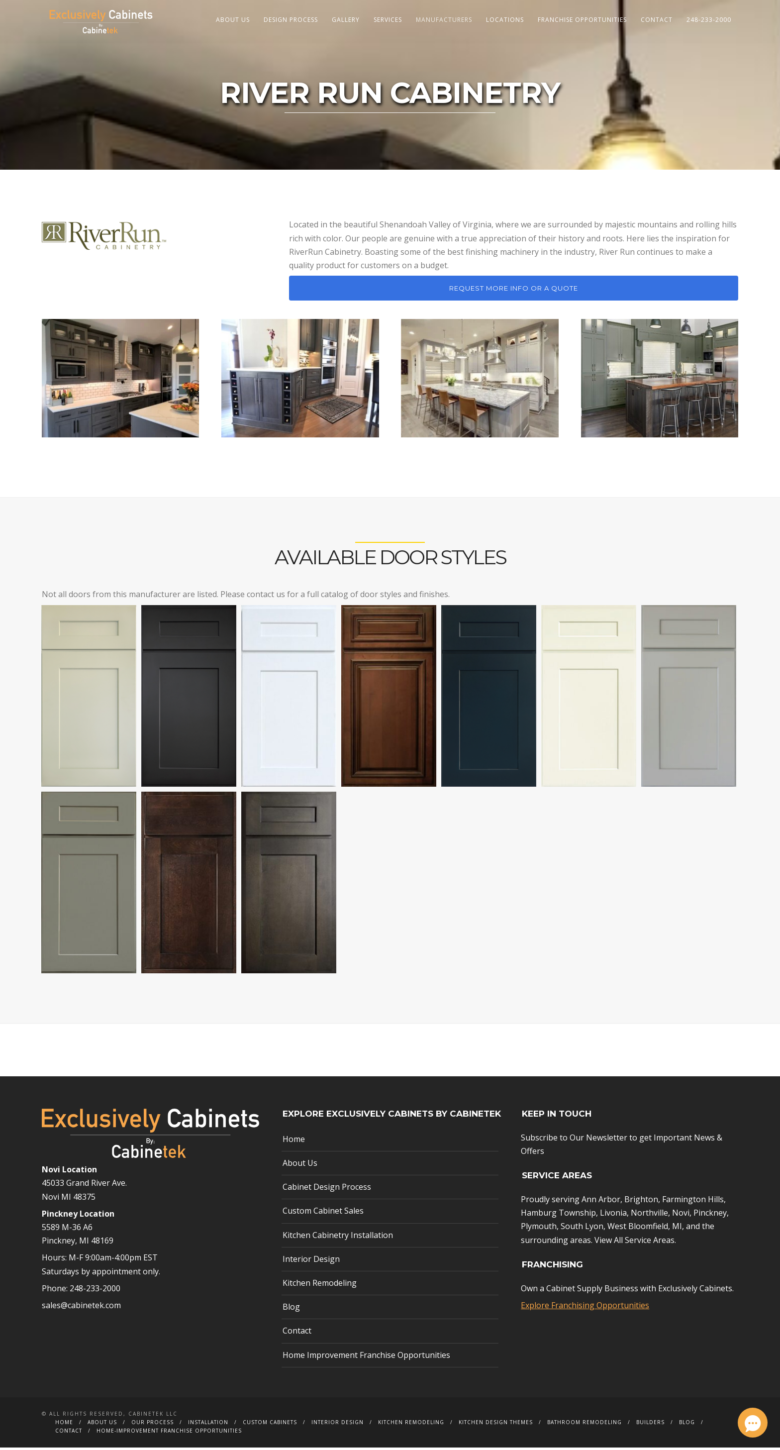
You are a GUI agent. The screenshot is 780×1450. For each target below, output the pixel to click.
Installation (208, 1424)
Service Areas (650, 1242)
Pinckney (710, 1215)
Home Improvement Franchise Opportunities (366, 1357)
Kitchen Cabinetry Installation (338, 1237)
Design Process (291, 19)
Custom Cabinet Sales (323, 1213)
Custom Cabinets (270, 1424)
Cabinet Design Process (327, 1189)
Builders (650, 1424)
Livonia (613, 1215)
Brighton (641, 1202)
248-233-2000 (708, 19)
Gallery (346, 19)
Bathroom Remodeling (584, 1424)
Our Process (152, 1424)
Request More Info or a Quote (513, 291)
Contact (657, 19)
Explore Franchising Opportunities (585, 1307)
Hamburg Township (558, 1215)
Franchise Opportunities (582, 19)
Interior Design (311, 1261)
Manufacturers (444, 19)
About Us (233, 19)
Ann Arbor (601, 1202)
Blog (291, 1309)
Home (294, 1141)
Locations (505, 19)
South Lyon (582, 1229)
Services (388, 19)
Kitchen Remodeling (320, 1285)
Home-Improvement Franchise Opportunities (169, 1433)
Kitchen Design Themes (496, 1424)
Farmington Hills (693, 1202)
